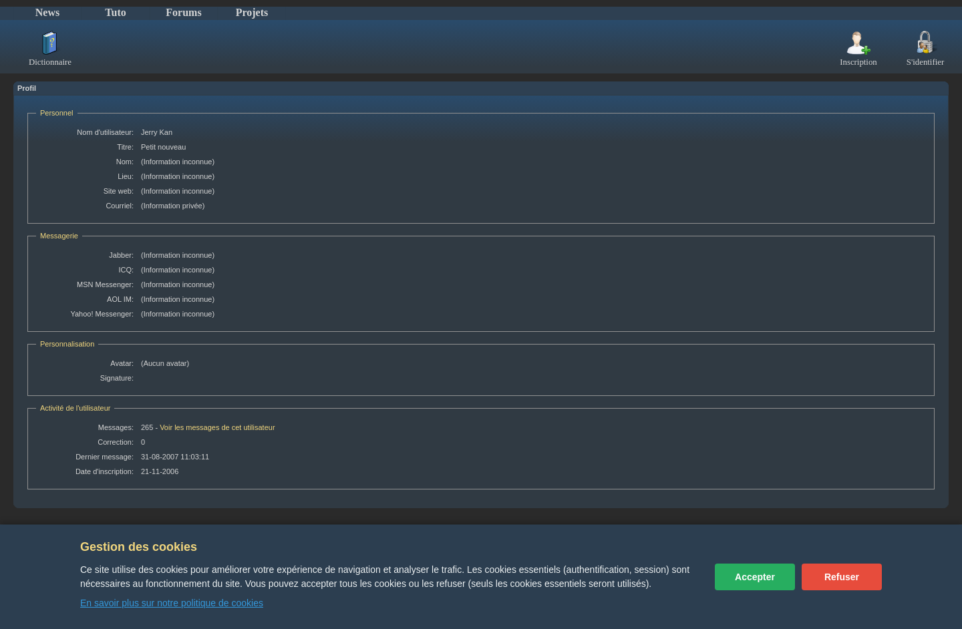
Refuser (841, 577)
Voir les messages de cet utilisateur (217, 427)
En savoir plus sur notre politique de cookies (171, 603)
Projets (252, 12)
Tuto (115, 12)
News (47, 12)
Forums (183, 12)
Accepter (755, 577)
